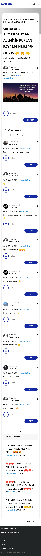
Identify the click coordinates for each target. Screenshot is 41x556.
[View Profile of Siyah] (17, 75)
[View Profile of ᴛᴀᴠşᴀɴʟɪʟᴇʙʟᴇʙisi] (15, 205)
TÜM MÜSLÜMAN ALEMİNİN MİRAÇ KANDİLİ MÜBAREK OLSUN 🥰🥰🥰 (19, 449)
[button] (34, 67)
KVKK (3, 545)
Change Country (8, 549)
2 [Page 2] (13, 135)
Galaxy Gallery (8, 78)
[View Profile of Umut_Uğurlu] (13, 142)
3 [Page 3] (17, 135)
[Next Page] (21, 135)
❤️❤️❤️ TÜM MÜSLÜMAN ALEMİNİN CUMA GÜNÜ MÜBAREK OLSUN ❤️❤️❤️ (18, 467)
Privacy (4, 537)
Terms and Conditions (10, 533)
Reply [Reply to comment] (31, 165)
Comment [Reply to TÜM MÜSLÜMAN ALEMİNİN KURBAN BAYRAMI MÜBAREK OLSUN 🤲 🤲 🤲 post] (30, 120)
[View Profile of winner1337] (13, 366)
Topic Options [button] (34, 22)
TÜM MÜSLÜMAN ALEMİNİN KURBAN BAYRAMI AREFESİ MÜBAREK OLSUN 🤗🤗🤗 (19, 503)
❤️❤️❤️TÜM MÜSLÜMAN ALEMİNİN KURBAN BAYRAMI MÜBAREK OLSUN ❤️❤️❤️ (20, 485)
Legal (3, 541)
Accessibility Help (8, 528)
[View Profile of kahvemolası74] (14, 303)
